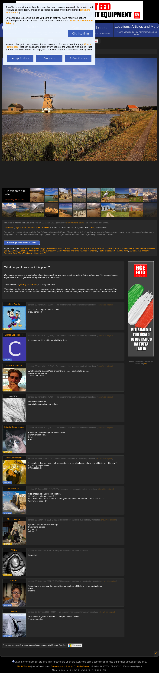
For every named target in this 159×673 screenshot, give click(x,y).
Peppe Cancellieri (106, 251)
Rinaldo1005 (135, 251)
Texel (92, 227)
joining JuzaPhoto (28, 284)
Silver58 (21, 253)
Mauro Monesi (63, 251)
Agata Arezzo (26, 248)
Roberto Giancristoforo (13, 427)
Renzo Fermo (122, 251)
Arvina (67, 248)
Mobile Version (23, 666)
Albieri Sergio (40, 248)
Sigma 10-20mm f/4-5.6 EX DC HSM (32, 227)
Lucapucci (23, 251)
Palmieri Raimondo (88, 251)
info (145, 364)
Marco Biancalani (48, 251)
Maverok (75, 251)
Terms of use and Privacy (61, 666)
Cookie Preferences (82, 666)
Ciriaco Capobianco (95, 248)
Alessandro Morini (55, 248)
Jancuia (13, 251)
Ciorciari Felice (78, 248)
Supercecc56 (40, 253)
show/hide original (105, 305)
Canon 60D (9, 227)
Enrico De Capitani (130, 248)
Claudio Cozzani (112, 248)
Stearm (29, 253)
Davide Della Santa (75, 223)
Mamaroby (34, 251)
